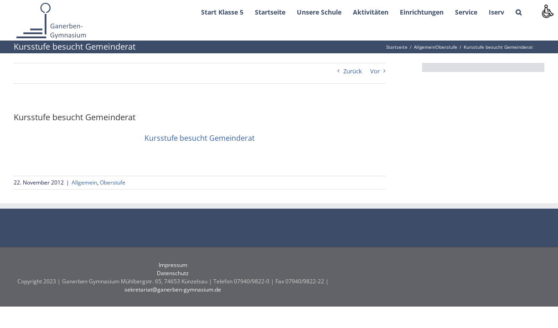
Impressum (173, 265)
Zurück (352, 71)
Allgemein (84, 182)
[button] (530, 11)
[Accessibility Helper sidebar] (547, 11)
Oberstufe (112, 182)
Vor (375, 71)
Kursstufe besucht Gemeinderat (200, 138)
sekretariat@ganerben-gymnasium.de (172, 289)
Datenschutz (173, 273)
